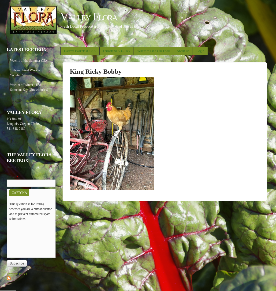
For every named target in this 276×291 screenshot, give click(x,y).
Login (200, 51)
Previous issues (17, 274)
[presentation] (28, 238)
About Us (183, 51)
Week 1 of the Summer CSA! (29, 60)
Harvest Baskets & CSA (80, 51)
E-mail (12, 177)
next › (30, 100)
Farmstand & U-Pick (116, 51)
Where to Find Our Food (153, 51)
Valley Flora (88, 16)
